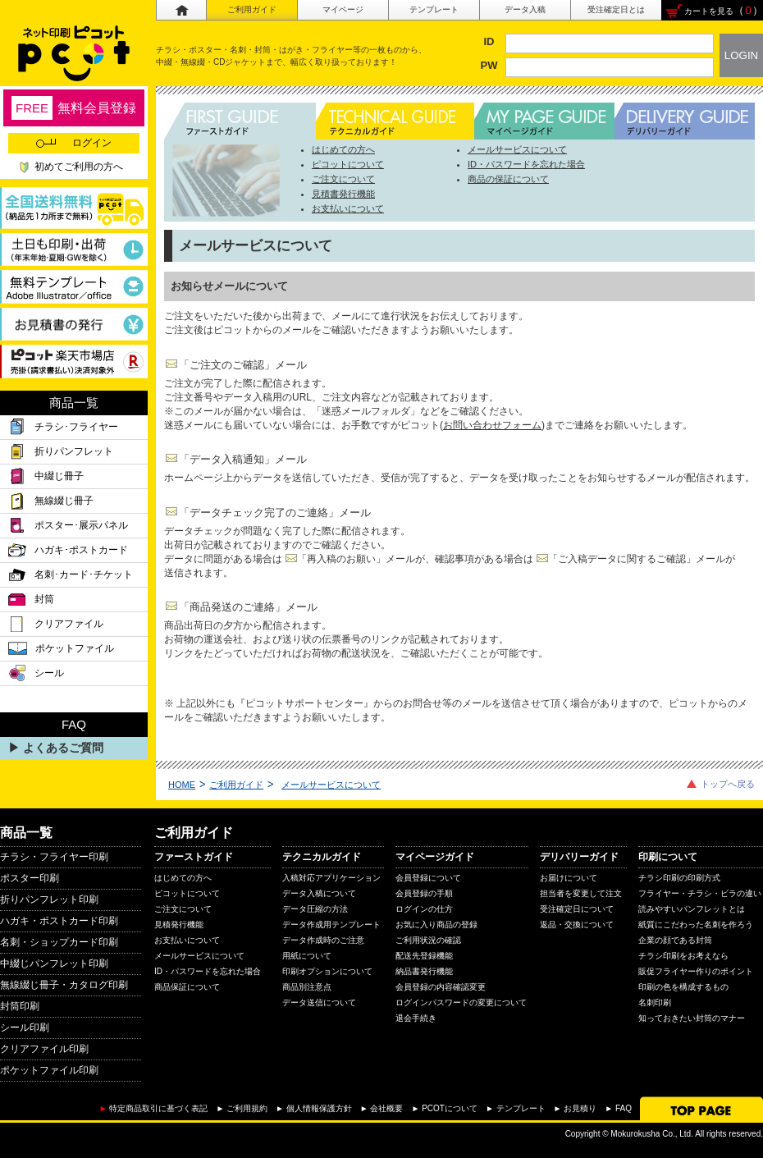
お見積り (580, 1108)
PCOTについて (449, 1108)
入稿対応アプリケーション (331, 877)
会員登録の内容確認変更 (440, 986)
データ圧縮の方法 (315, 908)
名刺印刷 (654, 1002)
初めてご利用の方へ (78, 166)
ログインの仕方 (424, 908)
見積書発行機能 (343, 194)
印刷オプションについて (327, 971)
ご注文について (343, 179)
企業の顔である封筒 (675, 940)
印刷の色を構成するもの (683, 986)
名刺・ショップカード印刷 (59, 942)
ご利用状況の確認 (428, 940)
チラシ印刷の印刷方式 (679, 877)
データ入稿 (525, 9)
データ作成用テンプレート (331, 924)
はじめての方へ (343, 149)
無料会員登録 (73, 108)
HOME (181, 785)
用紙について (306, 955)
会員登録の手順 (424, 893)
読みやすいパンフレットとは (691, 908)
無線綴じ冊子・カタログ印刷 (64, 985)
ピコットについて (348, 164)
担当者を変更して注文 (581, 893)
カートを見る (708, 11)
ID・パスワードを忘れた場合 (526, 164)
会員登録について (428, 877)
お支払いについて (348, 208)
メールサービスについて (517, 149)
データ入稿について (319, 893)
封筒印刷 (19, 1006)
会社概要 (386, 1108)
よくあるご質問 (63, 747)
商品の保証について (508, 179)
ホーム (181, 10)
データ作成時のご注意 (323, 940)
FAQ (623, 1108)
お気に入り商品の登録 (436, 924)
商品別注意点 (306, 986)
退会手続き (415, 1018)
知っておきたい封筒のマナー (691, 1018)
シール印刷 (24, 1027)
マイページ (342, 9)
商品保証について (187, 986)
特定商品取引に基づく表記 (158, 1108)
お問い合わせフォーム (492, 425)
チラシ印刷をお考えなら (683, 955)
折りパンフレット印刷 (49, 899)
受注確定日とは (616, 9)
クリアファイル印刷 (44, 1049)
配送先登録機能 (424, 955)
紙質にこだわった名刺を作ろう (695, 924)
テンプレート (434, 9)
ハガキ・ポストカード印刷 (59, 921)
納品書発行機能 (424, 971)
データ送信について (319, 1002)
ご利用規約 (246, 1108)
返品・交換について (577, 924)
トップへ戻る (728, 784)
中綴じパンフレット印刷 (54, 963)
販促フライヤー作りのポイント (695, 971)
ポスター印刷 (29, 878)
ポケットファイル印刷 (49, 1070)
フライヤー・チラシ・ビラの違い (699, 893)
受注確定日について (577, 908)
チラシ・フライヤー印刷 (54, 857)
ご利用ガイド (251, 9)
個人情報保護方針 (319, 1108)
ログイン (74, 143)
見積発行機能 (178, 924)
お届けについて (568, 877)
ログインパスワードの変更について (461, 1002)
